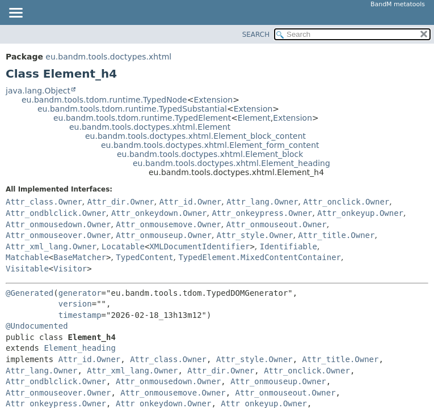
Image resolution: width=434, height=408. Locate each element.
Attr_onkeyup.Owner (360, 213)
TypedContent (144, 257)
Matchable (27, 257)
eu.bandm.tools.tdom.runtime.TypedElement (142, 117)
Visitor (70, 268)
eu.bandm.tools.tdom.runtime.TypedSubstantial (132, 108)
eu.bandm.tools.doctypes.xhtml (108, 56)
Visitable (27, 268)
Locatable (123, 246)
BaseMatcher (79, 257)
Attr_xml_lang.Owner (51, 246)
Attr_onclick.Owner (347, 201)
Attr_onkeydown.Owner (159, 213)
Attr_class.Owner (44, 201)
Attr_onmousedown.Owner (58, 224)
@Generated (29, 293)
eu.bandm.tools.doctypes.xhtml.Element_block (210, 154)
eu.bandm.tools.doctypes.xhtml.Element (149, 126)
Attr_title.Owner (336, 235)
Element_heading (79, 347)
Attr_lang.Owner (262, 201)
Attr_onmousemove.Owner (168, 224)
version (75, 303)
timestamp (80, 315)
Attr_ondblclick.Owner (56, 213)
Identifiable (288, 246)
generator (80, 293)
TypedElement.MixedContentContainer (259, 257)
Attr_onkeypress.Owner (262, 213)
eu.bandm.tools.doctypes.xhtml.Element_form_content (210, 145)
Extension (213, 99)
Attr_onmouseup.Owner (164, 235)
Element (254, 117)
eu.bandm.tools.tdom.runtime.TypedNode (104, 99)
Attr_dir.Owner (120, 201)
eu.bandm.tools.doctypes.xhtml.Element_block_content (195, 136)
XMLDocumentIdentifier (199, 246)
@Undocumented (37, 325)
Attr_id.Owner (190, 201)
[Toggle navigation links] (15, 14)
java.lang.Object (38, 90)
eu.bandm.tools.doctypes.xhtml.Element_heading (231, 163)
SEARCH (256, 35)
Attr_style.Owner (255, 235)
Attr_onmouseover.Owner (58, 235)
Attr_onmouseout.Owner (276, 224)
